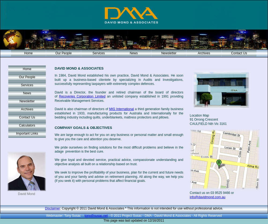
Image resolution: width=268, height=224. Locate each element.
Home (28, 53)
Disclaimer (52, 208)
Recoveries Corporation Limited (82, 96)
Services (98, 53)
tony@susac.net (96, 216)
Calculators (27, 125)
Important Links (27, 133)
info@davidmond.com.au (207, 197)
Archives (204, 53)
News (134, 53)
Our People (63, 53)
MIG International (121, 109)
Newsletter (169, 53)
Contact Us (239, 53)
